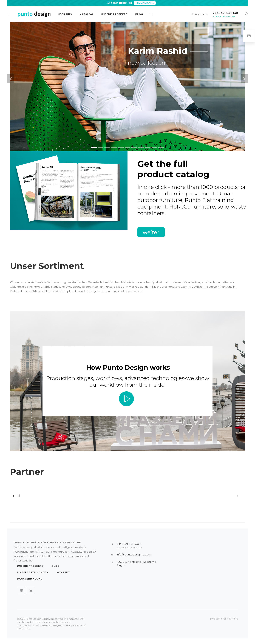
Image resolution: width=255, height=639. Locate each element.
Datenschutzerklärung (224, 619)
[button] (10, 78)
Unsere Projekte (30, 565)
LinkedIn (30, 590)
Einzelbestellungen (32, 572)
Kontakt (63, 572)
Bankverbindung (30, 578)
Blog (56, 565)
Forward (237, 496)
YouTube (21, 590)
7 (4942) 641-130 (225, 13)
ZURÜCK (13, 496)
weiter (151, 232)
